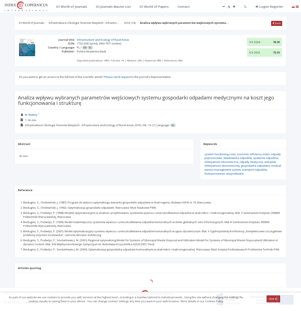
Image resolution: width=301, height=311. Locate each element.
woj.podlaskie (235, 173)
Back (276, 23)
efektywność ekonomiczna (221, 162)
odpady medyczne (251, 162)
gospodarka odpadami (255, 166)
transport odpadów (254, 169)
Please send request (117, 77)
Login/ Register (269, 6)
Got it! (273, 299)
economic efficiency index (253, 154)
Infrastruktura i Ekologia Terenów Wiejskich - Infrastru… (84, 23)
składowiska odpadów (237, 158)
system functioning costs (220, 154)
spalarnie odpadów (265, 158)
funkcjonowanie (214, 173)
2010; (129, 23)
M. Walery (31, 115)
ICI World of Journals (31, 23)
